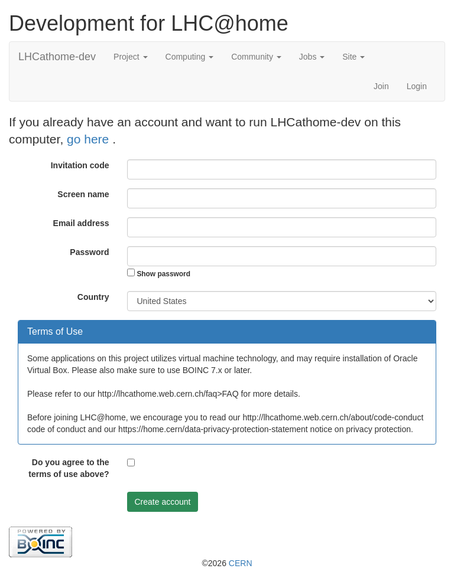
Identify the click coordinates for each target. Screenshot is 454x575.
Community (256, 56)
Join (381, 86)
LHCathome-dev (57, 57)
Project (130, 56)
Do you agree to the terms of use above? (68, 468)
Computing (190, 56)
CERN (240, 563)
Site (353, 56)
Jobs (312, 56)
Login (417, 86)
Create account (163, 502)
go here (89, 139)
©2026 (227, 563)
